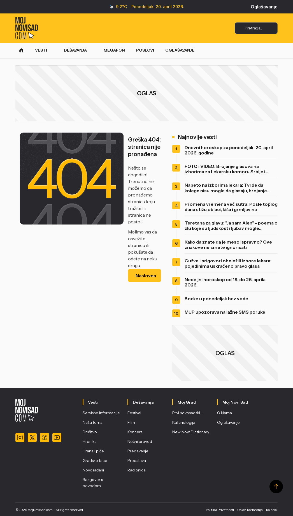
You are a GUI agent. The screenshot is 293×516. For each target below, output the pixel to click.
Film (131, 422)
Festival (134, 412)
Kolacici (272, 510)
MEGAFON (114, 50)
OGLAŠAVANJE (179, 50)
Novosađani (93, 470)
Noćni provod (139, 441)
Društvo (90, 431)
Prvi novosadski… (187, 412)
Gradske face (95, 460)
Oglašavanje (264, 7)
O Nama (224, 412)
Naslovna (146, 275)
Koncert (134, 431)
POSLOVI (145, 50)
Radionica (136, 470)
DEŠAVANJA (75, 50)
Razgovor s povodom (93, 482)
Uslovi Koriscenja (250, 510)
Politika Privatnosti (220, 510)
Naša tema (93, 422)
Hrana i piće (93, 450)
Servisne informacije (101, 412)
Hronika (90, 441)
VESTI (41, 50)
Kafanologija (183, 422)
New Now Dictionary (190, 431)
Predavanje (137, 450)
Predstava (136, 460)
